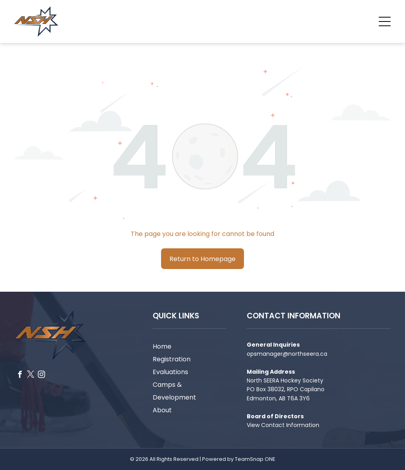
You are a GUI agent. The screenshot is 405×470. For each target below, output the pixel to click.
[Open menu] (385, 21)
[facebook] (19, 375)
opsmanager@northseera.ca (287, 354)
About (162, 410)
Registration (172, 359)
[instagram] (41, 375)
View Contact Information (283, 425)
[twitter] (30, 375)
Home (162, 346)
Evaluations (170, 371)
